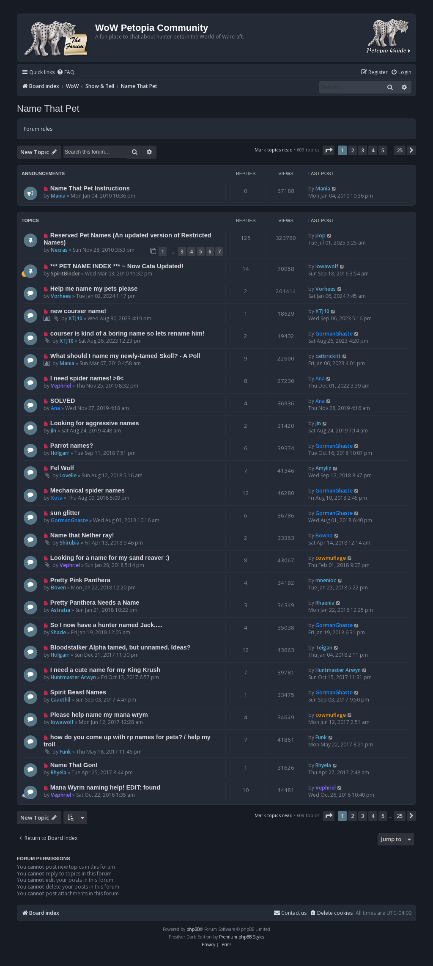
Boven (58, 587)
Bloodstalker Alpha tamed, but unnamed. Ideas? (120, 647)
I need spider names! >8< (86, 378)
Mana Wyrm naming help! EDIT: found (105, 787)
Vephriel (61, 385)
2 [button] (352, 150)
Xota (57, 497)
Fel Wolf (62, 468)
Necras (59, 249)
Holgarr (60, 453)
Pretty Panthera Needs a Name (95, 602)
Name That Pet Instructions (90, 188)
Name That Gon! (74, 765)
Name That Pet (48, 108)
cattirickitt (328, 356)
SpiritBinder (65, 273)
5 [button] (382, 150)
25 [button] (400, 150)
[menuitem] (65, 72)
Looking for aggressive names (94, 423)
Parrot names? (71, 445)
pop (320, 235)
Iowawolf (326, 266)
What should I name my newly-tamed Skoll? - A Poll (125, 355)
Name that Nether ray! (82, 535)
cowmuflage (330, 557)
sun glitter (65, 512)
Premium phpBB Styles (241, 937)
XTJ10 (75, 318)
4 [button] (372, 150)
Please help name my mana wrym (99, 714)
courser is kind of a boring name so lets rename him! (127, 333)
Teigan (323, 647)
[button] (328, 150)
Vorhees (61, 296)
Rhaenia (324, 602)
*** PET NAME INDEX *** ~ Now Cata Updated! (117, 266)
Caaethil (60, 699)
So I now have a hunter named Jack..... (106, 625)
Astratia (60, 610)
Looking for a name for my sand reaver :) (110, 557)
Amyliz (323, 468)
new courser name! (78, 311)
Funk (65, 751)
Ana (320, 378)
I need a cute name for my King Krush (105, 669)
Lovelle (68, 475)
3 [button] (362, 150)
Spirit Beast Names (78, 692)
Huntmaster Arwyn (73, 677)
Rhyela (58, 772)
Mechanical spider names (87, 490)
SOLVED (62, 400)
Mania (58, 195)
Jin (53, 430)
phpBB (193, 929)
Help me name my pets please (94, 288)
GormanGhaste (334, 333)
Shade (58, 632)
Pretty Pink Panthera (80, 580)
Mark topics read (274, 149)
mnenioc (325, 580)
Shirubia (69, 542)
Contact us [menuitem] (290, 912)
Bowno (324, 535)
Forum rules (38, 128)
